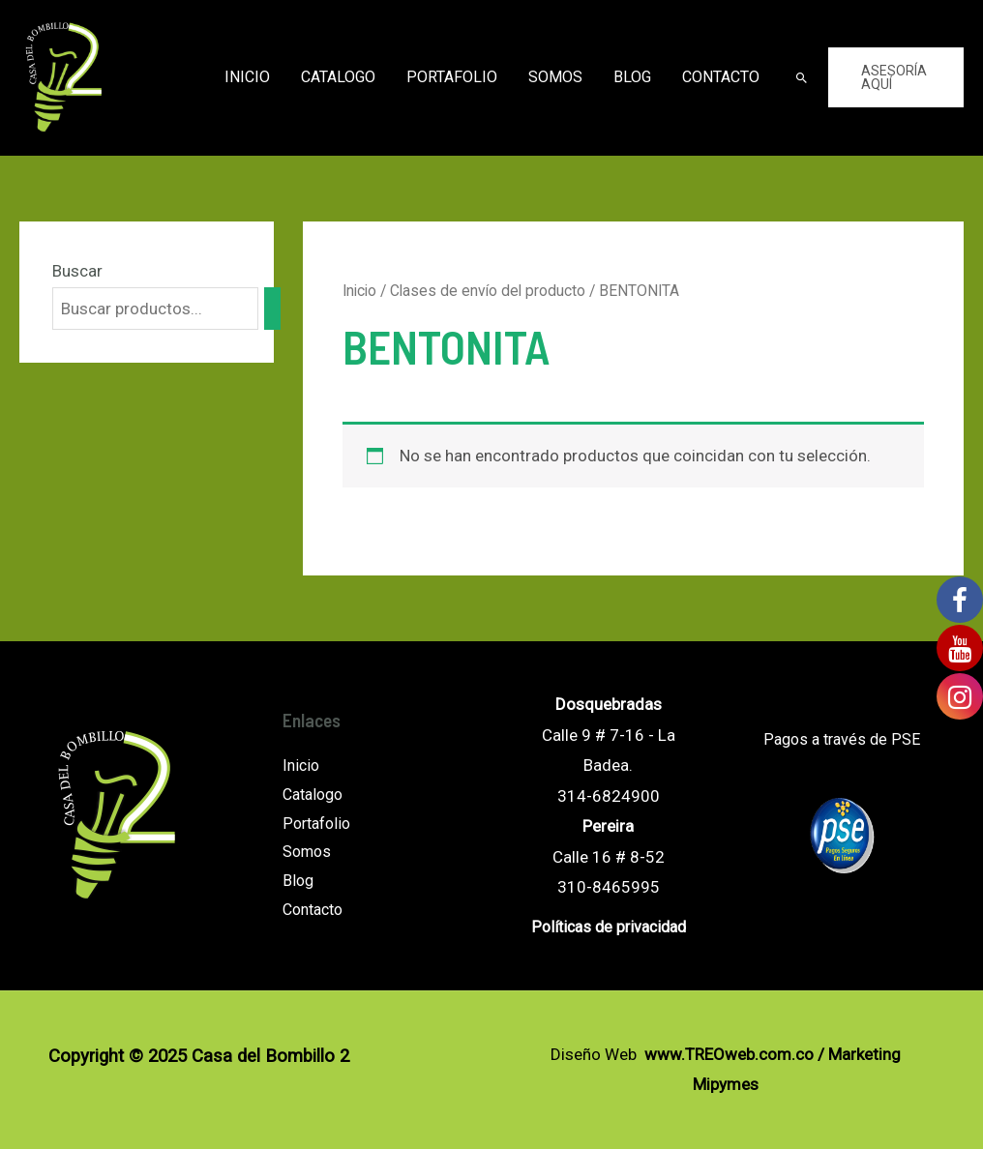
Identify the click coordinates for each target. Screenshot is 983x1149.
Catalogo (338, 77)
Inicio (247, 77)
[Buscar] (272, 309)
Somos (555, 77)
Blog (632, 77)
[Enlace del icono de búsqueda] (801, 78)
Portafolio (451, 77)
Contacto (721, 77)
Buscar (77, 270)
